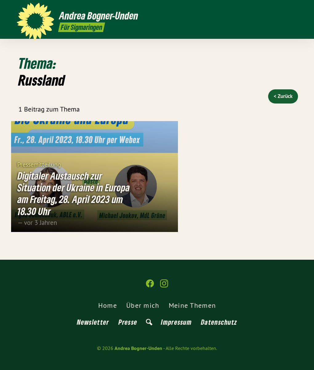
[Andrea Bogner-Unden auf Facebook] (284, 8)
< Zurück (283, 96)
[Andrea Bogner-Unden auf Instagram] (294, 8)
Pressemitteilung (39, 164)
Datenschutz (219, 322)
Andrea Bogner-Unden (138, 348)
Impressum (176, 322)
